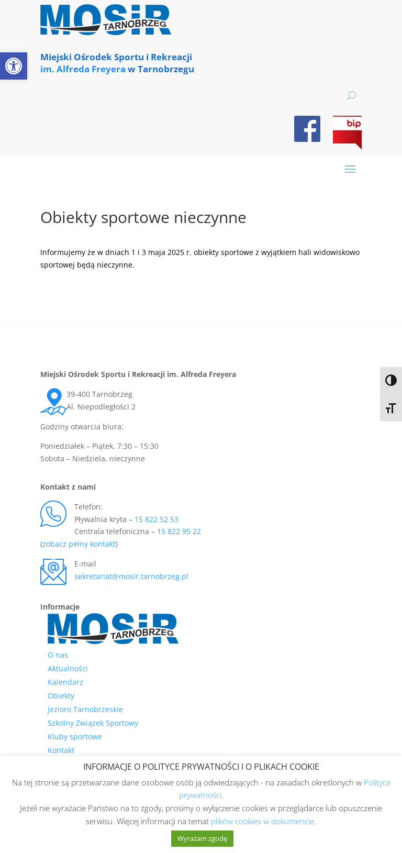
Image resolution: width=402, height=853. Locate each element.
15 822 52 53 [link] (156, 519)
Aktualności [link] (68, 668)
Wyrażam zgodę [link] (202, 838)
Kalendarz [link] (65, 682)
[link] (13, 66)
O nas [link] (58, 655)
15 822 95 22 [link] (179, 531)
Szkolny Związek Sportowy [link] (93, 723)
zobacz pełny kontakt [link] (79, 544)
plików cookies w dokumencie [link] (262, 821)
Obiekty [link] (61, 696)
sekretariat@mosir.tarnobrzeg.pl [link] (131, 576)
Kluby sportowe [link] (75, 736)
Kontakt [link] (61, 750)
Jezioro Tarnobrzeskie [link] (85, 709)
